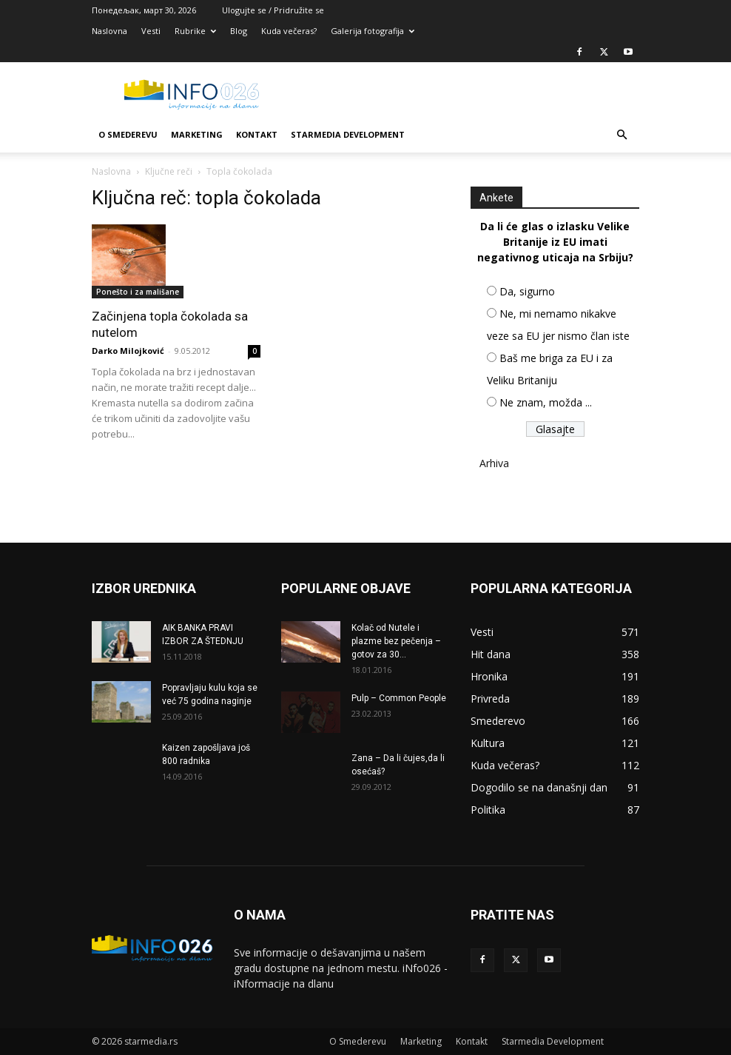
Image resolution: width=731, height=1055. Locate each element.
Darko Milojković (128, 350)
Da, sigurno (527, 291)
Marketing (197, 134)
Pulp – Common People (398, 698)
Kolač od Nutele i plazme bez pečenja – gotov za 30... (396, 641)
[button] (621, 135)
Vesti (151, 30)
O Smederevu (128, 134)
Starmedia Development (348, 134)
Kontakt (256, 134)
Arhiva (494, 463)
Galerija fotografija (372, 30)
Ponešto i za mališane (137, 292)
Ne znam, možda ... (545, 402)
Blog (238, 30)
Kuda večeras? (289, 30)
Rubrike (195, 30)
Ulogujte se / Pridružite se (273, 10)
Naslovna (109, 30)
